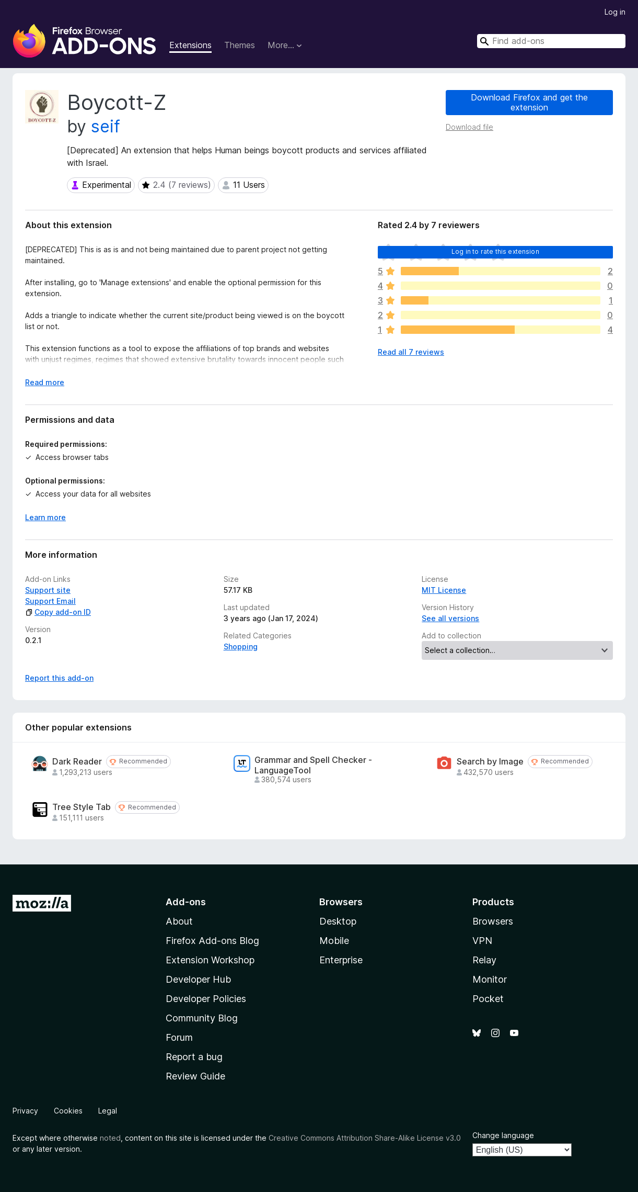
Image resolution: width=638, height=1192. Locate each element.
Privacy (25, 1110)
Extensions (190, 45)
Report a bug (194, 1056)
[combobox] (551, 41)
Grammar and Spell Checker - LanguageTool (313, 765)
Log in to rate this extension (495, 251)
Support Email (50, 601)
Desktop (337, 921)
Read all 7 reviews (411, 351)
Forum (179, 1037)
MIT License (444, 590)
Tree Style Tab (81, 807)
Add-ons (186, 901)
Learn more (45, 517)
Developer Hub (198, 979)
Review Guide (195, 1076)
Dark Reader (77, 762)
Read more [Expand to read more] (44, 382)
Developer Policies (206, 998)
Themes (239, 45)
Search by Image (490, 762)
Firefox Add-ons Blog (212, 940)
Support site (48, 590)
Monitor (489, 979)
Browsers (492, 921)
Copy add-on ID (58, 612)
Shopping (241, 646)
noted (110, 1137)
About (179, 921)
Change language (503, 1135)
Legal (107, 1110)
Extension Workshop (210, 959)
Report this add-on (59, 677)
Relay (484, 959)
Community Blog (202, 1018)
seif (105, 126)
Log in (615, 11)
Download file (469, 126)
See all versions (450, 618)
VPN (482, 940)
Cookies (68, 1110)
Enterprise (341, 959)
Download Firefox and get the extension (529, 102)
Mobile (334, 940)
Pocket (488, 998)
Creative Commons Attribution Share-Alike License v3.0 (365, 1137)
